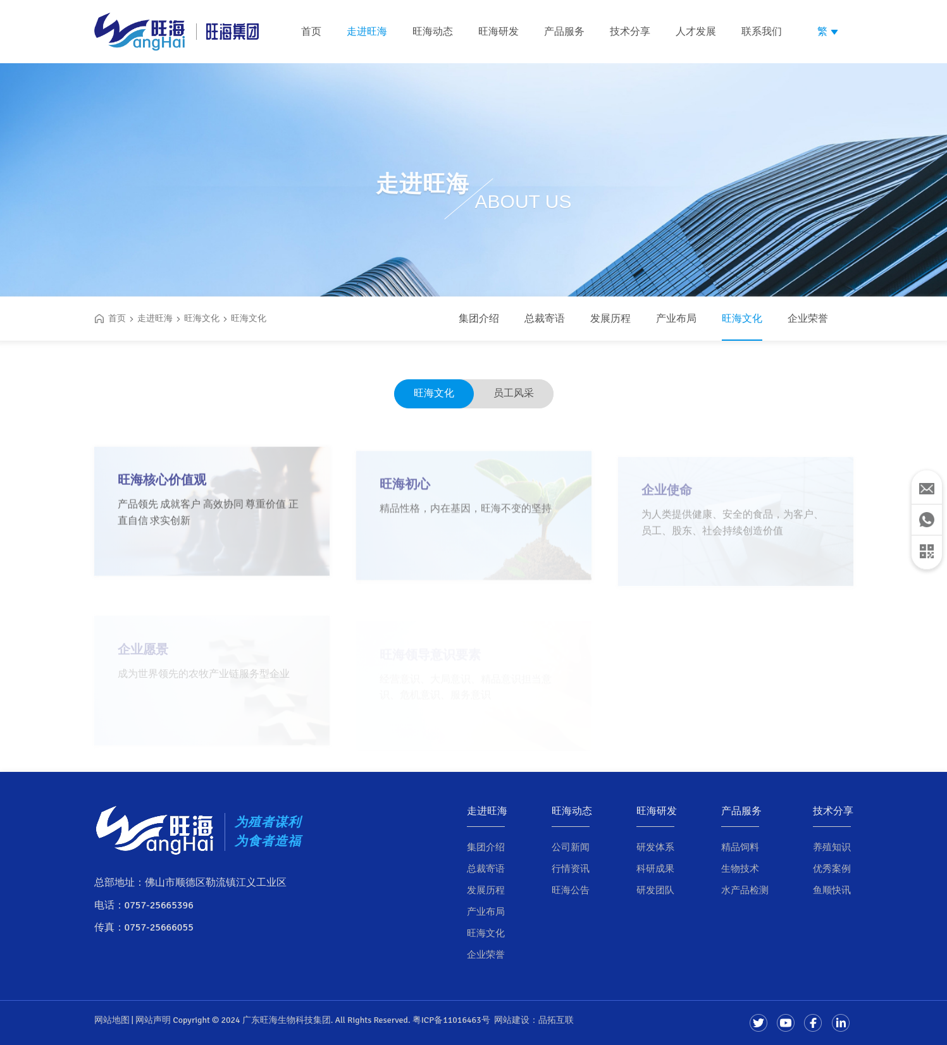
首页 (311, 31)
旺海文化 (742, 318)
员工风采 (513, 393)
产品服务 (564, 31)
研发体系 (655, 847)
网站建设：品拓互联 (534, 1020)
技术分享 (630, 31)
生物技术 (740, 868)
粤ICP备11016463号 (451, 1020)
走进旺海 (367, 31)
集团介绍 (479, 318)
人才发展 (696, 31)
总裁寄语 (544, 318)
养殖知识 (832, 847)
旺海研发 (498, 31)
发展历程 (610, 318)
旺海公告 (571, 890)
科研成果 (655, 868)
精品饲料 (740, 847)
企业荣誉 (808, 318)
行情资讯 (571, 868)
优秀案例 (832, 868)
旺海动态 (432, 31)
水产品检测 (745, 890)
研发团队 (655, 890)
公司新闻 (571, 847)
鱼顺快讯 (832, 890)
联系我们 (761, 31)
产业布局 (676, 318)
